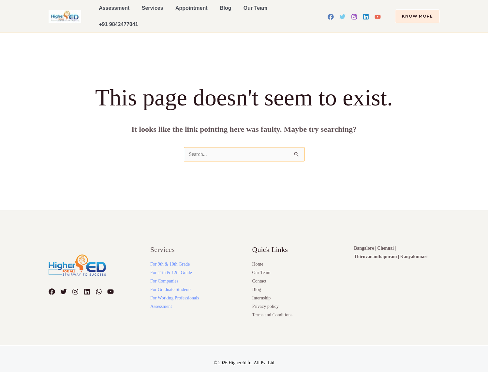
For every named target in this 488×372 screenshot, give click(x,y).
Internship (261, 288)
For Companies (164, 271)
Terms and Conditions (272, 305)
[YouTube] (378, 12)
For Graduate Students (170, 280)
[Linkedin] (366, 12)
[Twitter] (342, 12)
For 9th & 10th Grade (170, 254)
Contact (259, 271)
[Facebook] (331, 12)
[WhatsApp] (99, 282)
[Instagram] (354, 12)
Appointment (181, 11)
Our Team (236, 11)
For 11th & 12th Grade (171, 263)
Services (146, 11)
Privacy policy (265, 297)
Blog (210, 11)
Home (257, 254)
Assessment (112, 11)
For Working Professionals (174, 288)
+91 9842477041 (275, 11)
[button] (413, 12)
